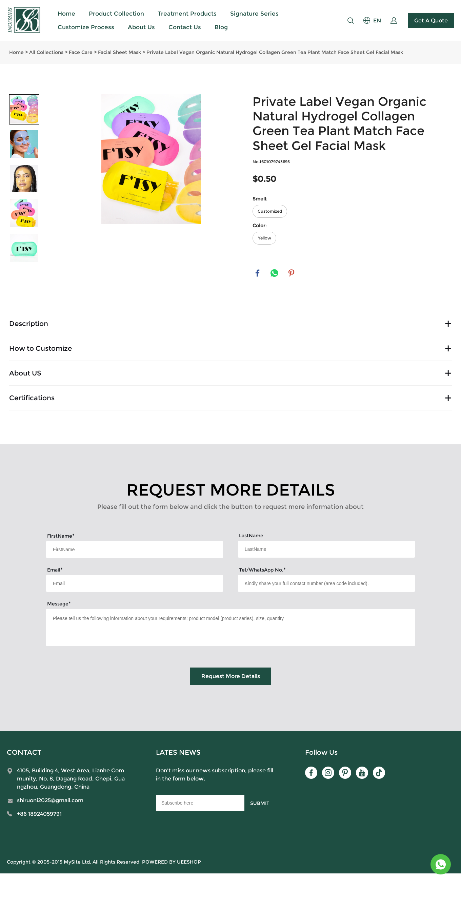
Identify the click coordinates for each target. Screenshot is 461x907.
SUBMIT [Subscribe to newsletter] (259, 803)
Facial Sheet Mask (119, 52)
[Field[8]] (326, 549)
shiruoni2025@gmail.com (50, 800)
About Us (141, 27)
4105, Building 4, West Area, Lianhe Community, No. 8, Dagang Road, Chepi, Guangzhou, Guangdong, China (71, 778)
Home (66, 13)
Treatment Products (187, 13)
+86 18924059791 (39, 814)
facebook (258, 273)
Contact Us (184, 27)
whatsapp (274, 273)
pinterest (291, 273)
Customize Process (86, 27)
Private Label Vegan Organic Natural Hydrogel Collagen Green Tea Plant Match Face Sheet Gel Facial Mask (274, 52)
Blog (221, 27)
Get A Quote (431, 20)
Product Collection (116, 13)
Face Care (81, 52)
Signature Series (254, 13)
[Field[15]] (326, 583)
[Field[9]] (134, 583)
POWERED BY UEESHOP (171, 862)
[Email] (200, 803)
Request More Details (230, 676)
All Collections (46, 52)
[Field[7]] (134, 549)
